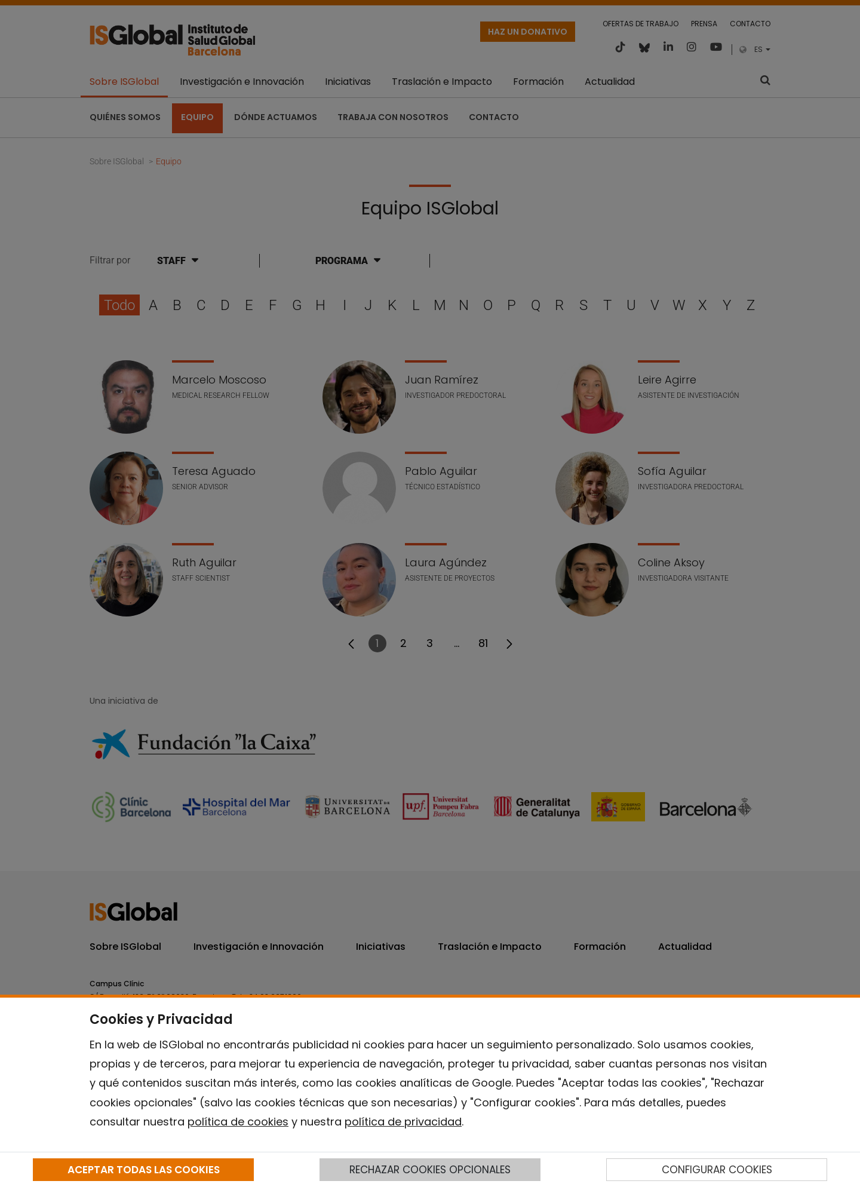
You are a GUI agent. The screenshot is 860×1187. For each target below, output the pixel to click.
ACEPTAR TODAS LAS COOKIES (143, 1170)
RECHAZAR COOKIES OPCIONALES (430, 1170)
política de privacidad (403, 1121)
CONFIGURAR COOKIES (717, 1170)
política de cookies (238, 1121)
